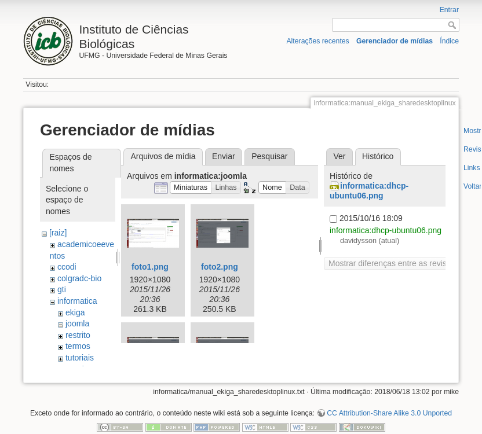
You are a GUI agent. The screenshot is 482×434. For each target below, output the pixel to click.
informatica (77, 301)
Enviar (223, 156)
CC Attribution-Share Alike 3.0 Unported (389, 396)
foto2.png (219, 266)
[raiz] (58, 232)
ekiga (75, 312)
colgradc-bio (79, 278)
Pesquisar (269, 156)
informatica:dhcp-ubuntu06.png (369, 190)
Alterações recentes (317, 41)
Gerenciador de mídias (394, 41)
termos (77, 346)
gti (61, 289)
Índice (449, 41)
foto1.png (150, 266)
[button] (191, 187)
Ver (339, 156)
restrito (77, 335)
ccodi (66, 266)
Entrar (449, 10)
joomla (77, 323)
